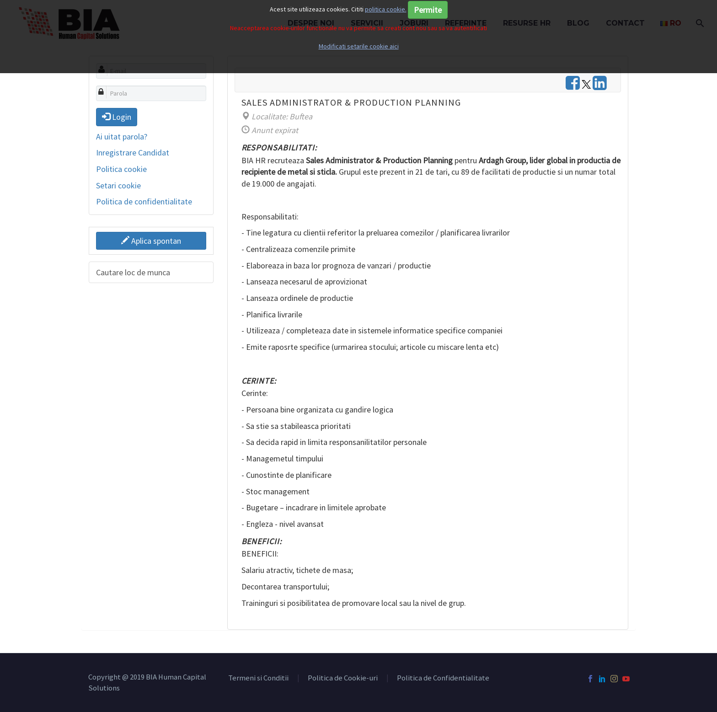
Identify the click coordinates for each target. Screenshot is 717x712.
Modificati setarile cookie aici (359, 46)
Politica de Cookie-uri (343, 678)
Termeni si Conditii (258, 678)
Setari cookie (118, 185)
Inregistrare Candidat (132, 152)
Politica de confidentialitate (144, 201)
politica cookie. (386, 9)
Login (116, 117)
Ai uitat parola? (121, 136)
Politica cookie (121, 169)
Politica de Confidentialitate (443, 678)
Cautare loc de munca (133, 272)
